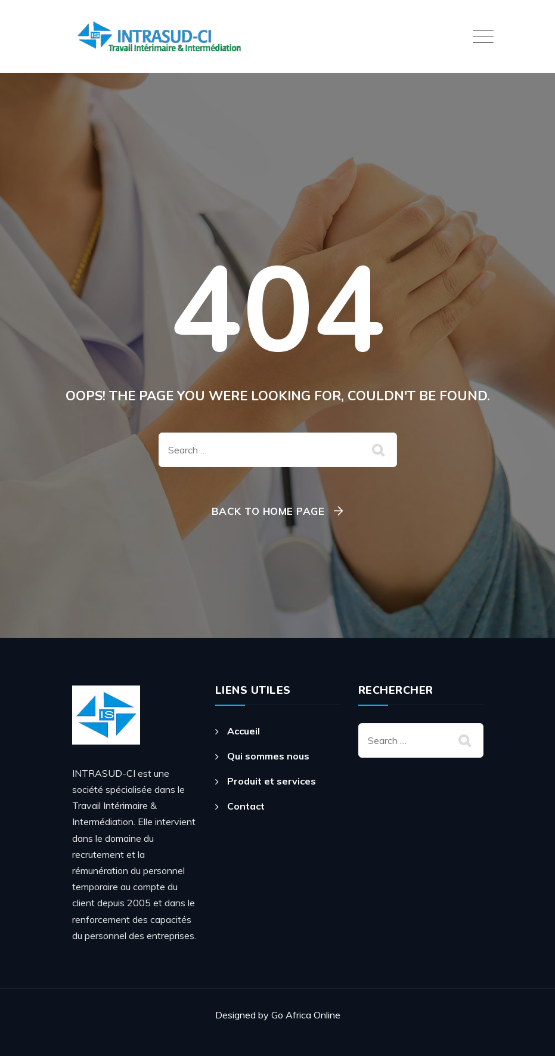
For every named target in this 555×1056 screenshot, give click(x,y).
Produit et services (271, 781)
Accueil (243, 731)
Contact (246, 806)
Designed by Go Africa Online (277, 1015)
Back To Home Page (268, 511)
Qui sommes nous (268, 756)
